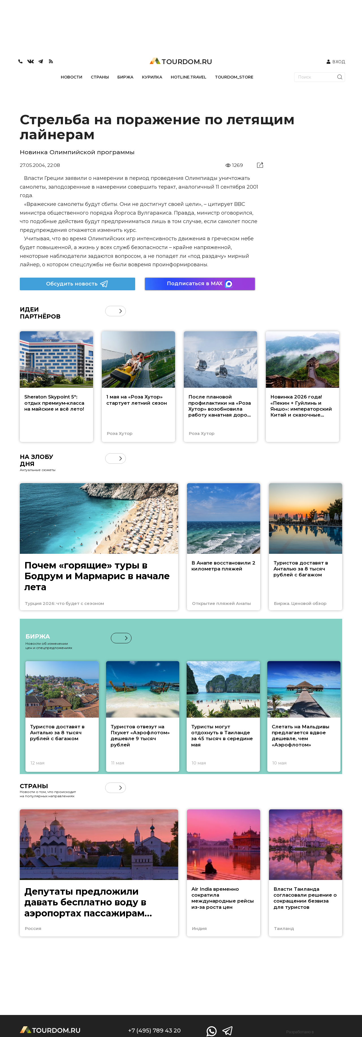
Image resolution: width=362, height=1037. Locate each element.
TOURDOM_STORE (234, 77)
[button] (120, 311)
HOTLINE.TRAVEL (188, 77)
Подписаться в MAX (200, 284)
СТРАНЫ (100, 77)
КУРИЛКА (152, 77)
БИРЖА (125, 77)
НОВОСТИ (71, 77)
